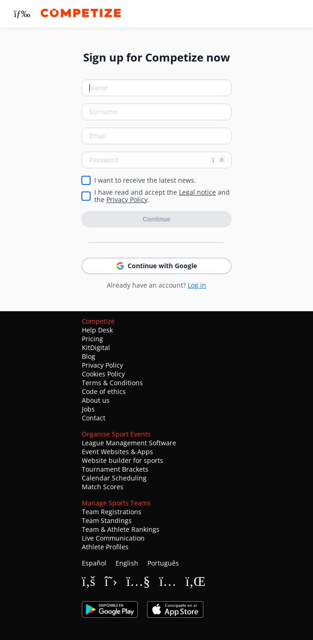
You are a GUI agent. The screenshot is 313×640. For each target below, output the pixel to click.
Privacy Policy (126, 199)
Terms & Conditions (112, 382)
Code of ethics (104, 391)
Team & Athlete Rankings (121, 529)
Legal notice (197, 192)
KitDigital (96, 347)
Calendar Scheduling (114, 478)
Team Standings (107, 520)
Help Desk (97, 330)
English (127, 563)
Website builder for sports (122, 460)
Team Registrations (111, 511)
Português (163, 563)
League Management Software (129, 442)
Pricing (92, 338)
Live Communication (113, 538)
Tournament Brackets (115, 469)
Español (94, 563)
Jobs (88, 409)
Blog (88, 356)
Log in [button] (197, 285)
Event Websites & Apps (117, 451)
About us (96, 400)
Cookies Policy (103, 373)
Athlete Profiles (105, 546)
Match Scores (102, 486)
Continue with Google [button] (157, 265)
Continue (156, 219)
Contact (93, 417)
